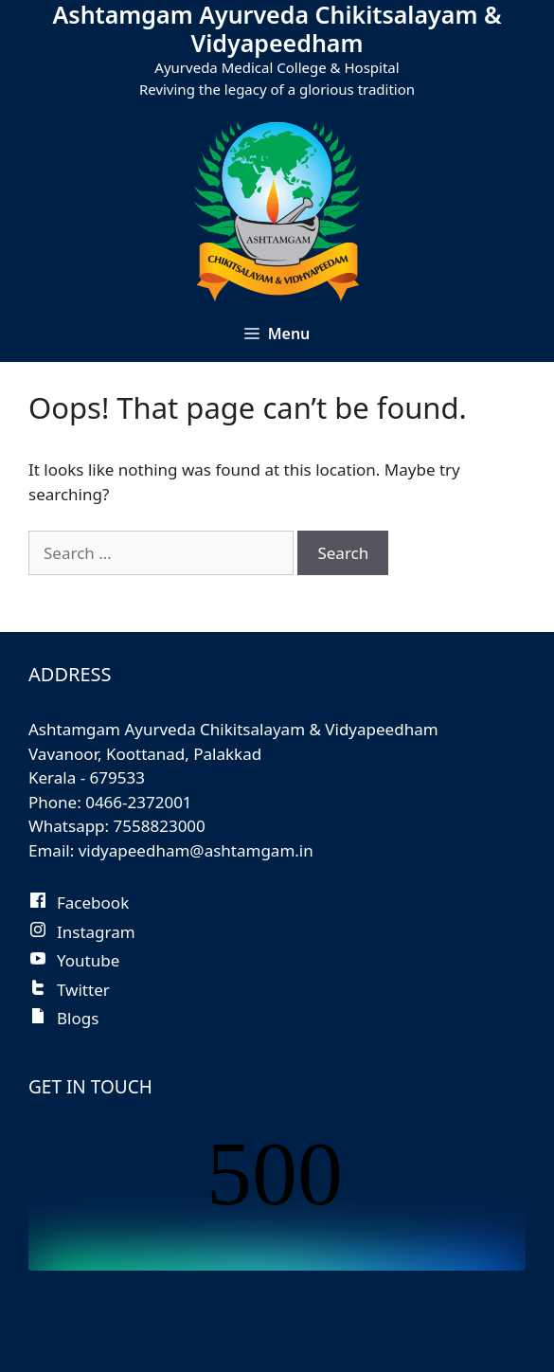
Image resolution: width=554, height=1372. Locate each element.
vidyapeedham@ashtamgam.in (196, 850)
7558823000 (160, 826)
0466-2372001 (138, 802)
